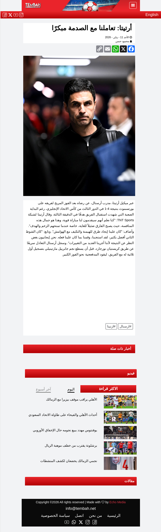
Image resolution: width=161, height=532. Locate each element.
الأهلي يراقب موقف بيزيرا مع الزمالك (71, 399)
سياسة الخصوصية (55, 515)
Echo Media (117, 502)
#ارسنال (125, 326)
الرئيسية (113, 515)
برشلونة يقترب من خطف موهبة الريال (70, 445)
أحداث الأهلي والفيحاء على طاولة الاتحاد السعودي (62, 415)
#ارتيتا (111, 326)
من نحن (95, 515)
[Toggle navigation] (132, 5)
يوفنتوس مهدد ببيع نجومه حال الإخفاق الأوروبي (65, 430)
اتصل (78, 515)
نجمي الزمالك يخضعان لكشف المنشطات (68, 461)
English (151, 15)
